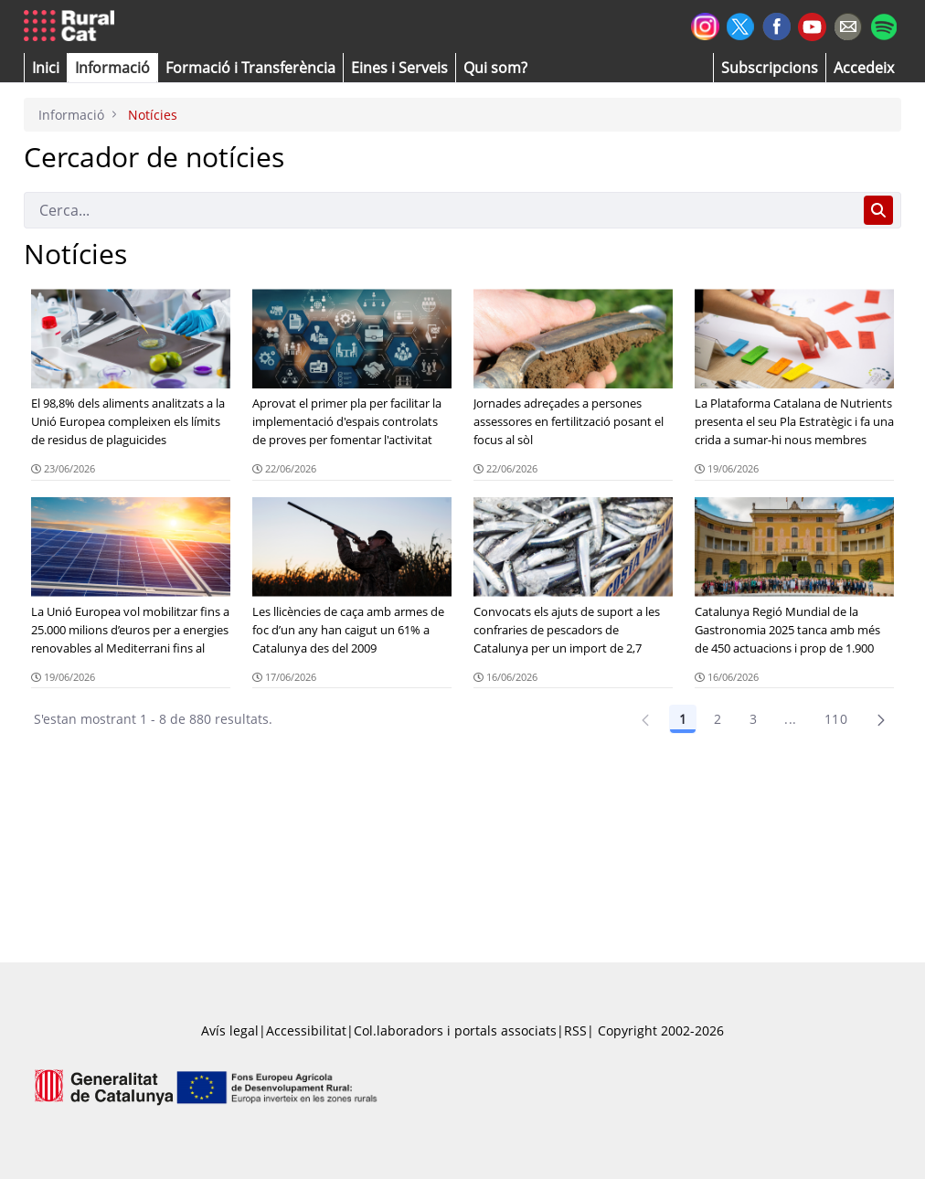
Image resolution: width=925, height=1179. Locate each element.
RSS (575, 1030)
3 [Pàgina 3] (753, 719)
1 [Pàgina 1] (682, 719)
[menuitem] (250, 67)
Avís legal (230, 1030)
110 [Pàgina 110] (835, 719)
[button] (46, 67)
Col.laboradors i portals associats (455, 1030)
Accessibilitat (306, 1030)
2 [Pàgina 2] (717, 719)
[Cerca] (440, 210)
